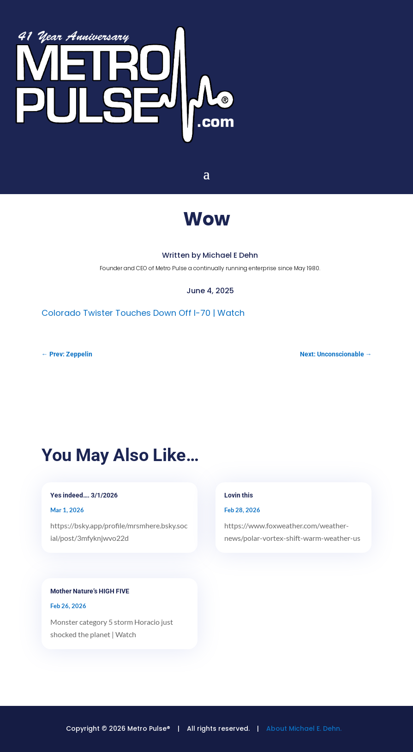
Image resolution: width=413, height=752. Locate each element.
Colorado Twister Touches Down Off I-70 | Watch (143, 313)
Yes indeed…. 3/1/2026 (84, 495)
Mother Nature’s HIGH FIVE (89, 591)
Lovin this (238, 495)
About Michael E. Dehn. (303, 728)
